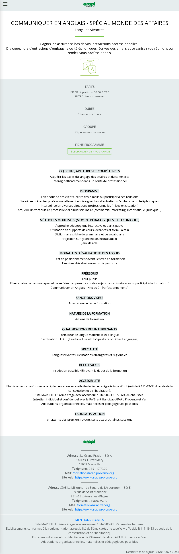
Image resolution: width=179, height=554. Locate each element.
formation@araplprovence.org (93, 473)
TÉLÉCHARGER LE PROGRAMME (89, 151)
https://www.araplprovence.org (96, 477)
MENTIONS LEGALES (89, 520)
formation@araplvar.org (93, 505)
